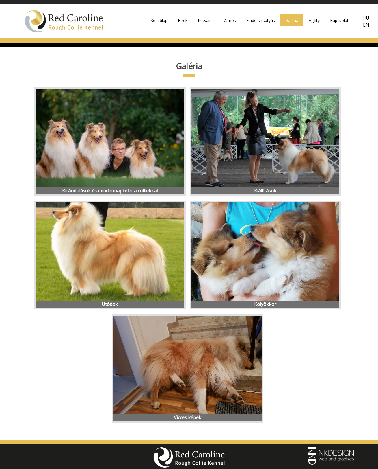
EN (366, 25)
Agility (314, 20)
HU (365, 18)
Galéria (291, 20)
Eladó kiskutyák (260, 20)
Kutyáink (206, 20)
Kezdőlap (158, 20)
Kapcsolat (339, 20)
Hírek (182, 20)
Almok (230, 20)
